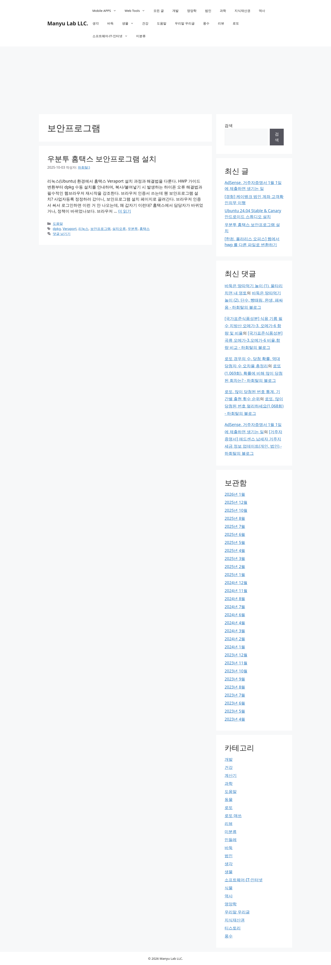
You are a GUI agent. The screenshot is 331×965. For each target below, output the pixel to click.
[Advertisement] (165, 78)
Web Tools (137, 10)
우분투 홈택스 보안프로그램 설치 (101, 159)
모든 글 (158, 10)
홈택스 (145, 228)
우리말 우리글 (185, 23)
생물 (130, 23)
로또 (236, 23)
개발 (175, 10)
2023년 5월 (235, 711)
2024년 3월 (235, 631)
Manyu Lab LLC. (67, 23)
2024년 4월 (235, 623)
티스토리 (233, 928)
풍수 (206, 23)
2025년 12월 (236, 502)
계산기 (231, 775)
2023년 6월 (235, 703)
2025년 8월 (235, 518)
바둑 (110, 23)
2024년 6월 (235, 615)
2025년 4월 (235, 550)
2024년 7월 (235, 607)
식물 (229, 888)
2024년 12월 (236, 582)
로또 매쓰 (233, 815)
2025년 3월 (235, 558)
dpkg (57, 228)
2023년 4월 (235, 719)
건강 (145, 23)
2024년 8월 (235, 598)
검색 (229, 125)
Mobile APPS (106, 10)
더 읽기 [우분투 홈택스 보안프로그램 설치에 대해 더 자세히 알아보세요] (124, 211)
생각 (95, 23)
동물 (229, 799)
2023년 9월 (235, 679)
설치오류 (119, 228)
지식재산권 (242, 10)
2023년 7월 (235, 695)
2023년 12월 (236, 655)
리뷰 (221, 23)
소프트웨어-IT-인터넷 (112, 36)
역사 (262, 10)
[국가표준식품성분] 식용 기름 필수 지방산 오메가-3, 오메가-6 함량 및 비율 (253, 326)
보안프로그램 (100, 228)
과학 (223, 10)
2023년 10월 (236, 671)
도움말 (161, 23)
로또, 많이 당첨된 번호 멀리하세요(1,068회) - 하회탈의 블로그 (254, 406)
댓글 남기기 (62, 233)
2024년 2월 (235, 639)
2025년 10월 (236, 510)
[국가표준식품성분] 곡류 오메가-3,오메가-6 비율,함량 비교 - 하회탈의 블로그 (253, 340)
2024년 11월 (236, 590)
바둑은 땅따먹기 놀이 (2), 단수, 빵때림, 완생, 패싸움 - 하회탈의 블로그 (254, 300)
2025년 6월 (235, 534)
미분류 (141, 36)
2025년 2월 (235, 566)
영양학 (192, 10)
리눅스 (83, 228)
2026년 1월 (235, 494)
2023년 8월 (235, 687)
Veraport (70, 228)
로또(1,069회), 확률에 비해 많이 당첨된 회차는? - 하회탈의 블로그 (254, 373)
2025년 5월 (235, 542)
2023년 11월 (236, 663)
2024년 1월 (235, 647)
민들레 (231, 839)
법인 (208, 10)
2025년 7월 (235, 526)
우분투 (133, 228)
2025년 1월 (235, 574)
